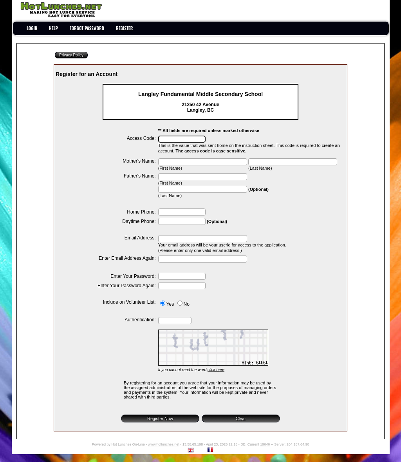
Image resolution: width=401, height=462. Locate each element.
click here (216, 370)
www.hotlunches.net (163, 444)
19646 (265, 444)
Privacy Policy (71, 55)
